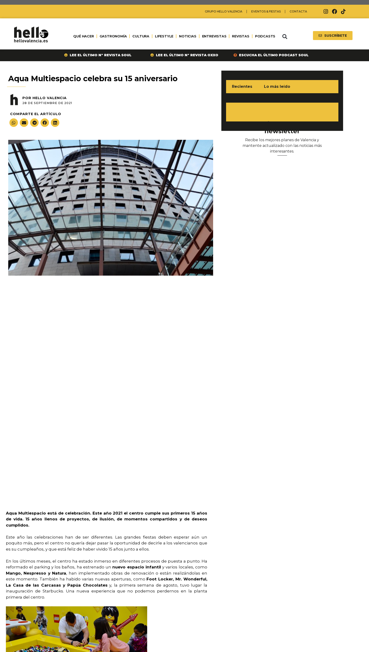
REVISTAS (240, 36)
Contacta (298, 11)
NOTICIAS (187, 36)
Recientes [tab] (242, 86)
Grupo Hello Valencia (223, 11)
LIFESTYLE (164, 36)
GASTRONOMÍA (113, 36)
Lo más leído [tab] (277, 86)
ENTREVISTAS (214, 36)
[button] (284, 36)
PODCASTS (265, 36)
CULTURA (140, 36)
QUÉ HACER (83, 36)
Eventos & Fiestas (266, 11)
